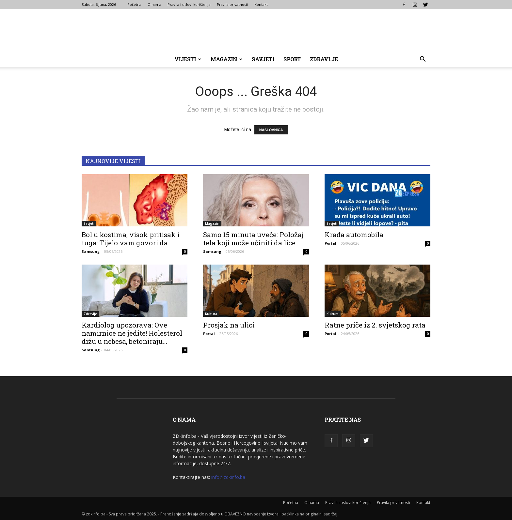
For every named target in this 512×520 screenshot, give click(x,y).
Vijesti (187, 59)
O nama (154, 4)
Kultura (211, 314)
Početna (134, 4)
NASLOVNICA (271, 130)
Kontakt (261, 4)
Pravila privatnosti (232, 4)
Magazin (226, 59)
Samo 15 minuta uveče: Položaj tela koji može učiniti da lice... (253, 238)
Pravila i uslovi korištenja (189, 4)
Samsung (91, 251)
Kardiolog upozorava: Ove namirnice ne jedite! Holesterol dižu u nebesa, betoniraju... (132, 333)
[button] (422, 60)
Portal (330, 243)
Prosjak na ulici (229, 324)
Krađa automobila (354, 234)
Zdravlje (324, 59)
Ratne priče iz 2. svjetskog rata (375, 324)
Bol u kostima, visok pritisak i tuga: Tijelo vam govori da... (131, 238)
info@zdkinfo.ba (228, 477)
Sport (292, 59)
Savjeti (263, 59)
